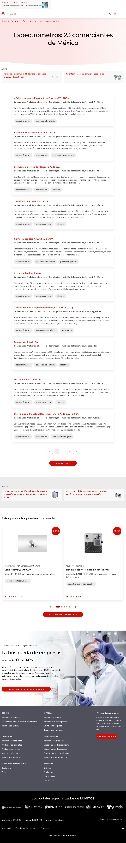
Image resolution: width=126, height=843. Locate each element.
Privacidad (45, 828)
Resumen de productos (11, 757)
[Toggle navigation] (122, 14)
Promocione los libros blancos (57, 753)
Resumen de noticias (11, 725)
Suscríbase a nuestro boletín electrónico (19, 721)
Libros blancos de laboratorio (56, 744)
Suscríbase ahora (106, 736)
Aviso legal (6, 828)
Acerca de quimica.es (55, 820)
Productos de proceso (11, 749)
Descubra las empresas (53, 717)
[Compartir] (109, 13)
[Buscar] (104, 13)
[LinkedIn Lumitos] (122, 828)
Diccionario (6, 768)
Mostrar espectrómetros (63, 614)
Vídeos (4, 772)
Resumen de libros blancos (55, 757)
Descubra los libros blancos (55, 740)
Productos (48, 772)
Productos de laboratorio (13, 744)
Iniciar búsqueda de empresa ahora (26, 689)
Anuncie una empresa (53, 725)
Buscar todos (63, 463)
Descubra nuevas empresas (55, 721)
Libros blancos (50, 776)
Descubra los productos (12, 740)
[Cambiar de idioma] (115, 13)
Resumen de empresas (53, 730)
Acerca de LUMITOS (34, 820)
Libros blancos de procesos (55, 749)
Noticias (47, 768)
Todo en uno (49, 780)
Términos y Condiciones (25, 828)
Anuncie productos (10, 753)
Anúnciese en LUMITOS (11, 820)
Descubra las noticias (11, 717)
